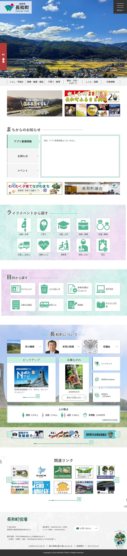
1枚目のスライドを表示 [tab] (24, 397)
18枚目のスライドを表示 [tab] (87, 443)
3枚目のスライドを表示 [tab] (30, 397)
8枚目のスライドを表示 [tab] (56, 443)
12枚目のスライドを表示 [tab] (68, 443)
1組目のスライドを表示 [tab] (49, 500)
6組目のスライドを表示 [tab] (65, 500)
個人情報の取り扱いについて (60, 546)
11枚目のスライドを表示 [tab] (65, 443)
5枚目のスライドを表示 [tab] (47, 443)
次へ (117, 434)
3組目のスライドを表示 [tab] (56, 500)
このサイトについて (36, 546)
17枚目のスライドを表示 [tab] (84, 443)
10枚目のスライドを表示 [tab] (62, 443)
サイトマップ (93, 546)
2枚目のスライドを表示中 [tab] (27, 397)
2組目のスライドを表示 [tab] (52, 500)
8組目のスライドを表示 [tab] (71, 500)
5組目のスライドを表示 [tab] (62, 500)
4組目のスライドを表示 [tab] (59, 500)
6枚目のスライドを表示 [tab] (50, 443)
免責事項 (80, 546)
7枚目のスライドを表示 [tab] (53, 443)
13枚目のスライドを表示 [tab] (71, 443)
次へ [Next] (116, 480)
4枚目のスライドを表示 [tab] (33, 397)
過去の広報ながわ (74, 398)
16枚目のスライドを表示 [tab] (81, 443)
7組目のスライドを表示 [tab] (68, 500)
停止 (38, 396)
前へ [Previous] (9, 480)
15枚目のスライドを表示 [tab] (78, 443)
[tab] (23, 141)
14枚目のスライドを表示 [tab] (75, 443)
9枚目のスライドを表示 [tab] (59, 443)
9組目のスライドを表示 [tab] (75, 500)
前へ (10, 434)
